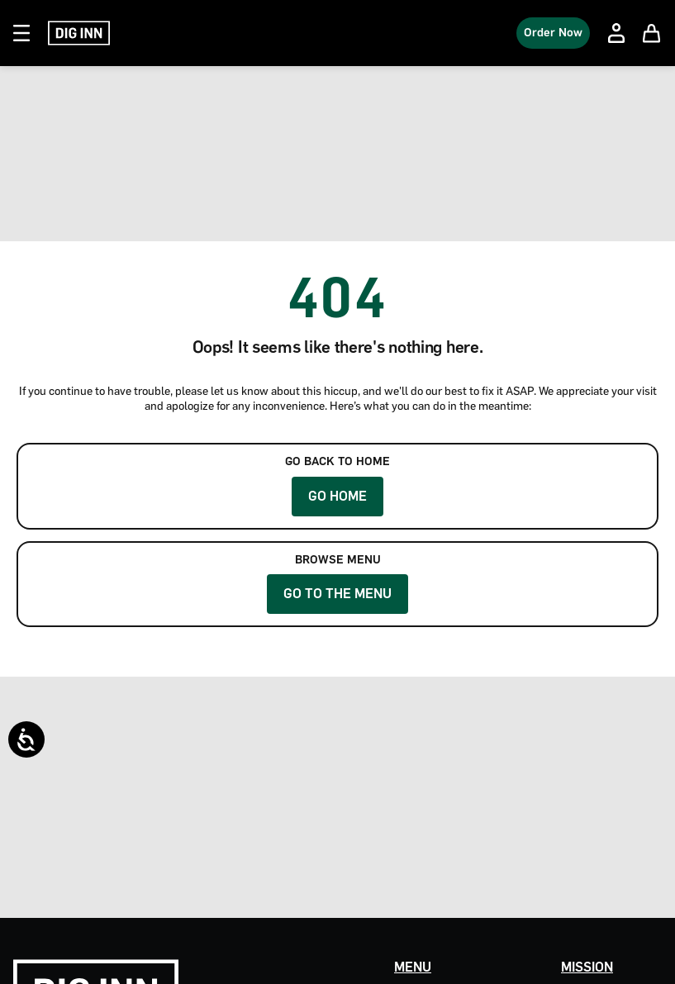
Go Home (337, 496)
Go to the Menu (337, 593)
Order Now (553, 33)
